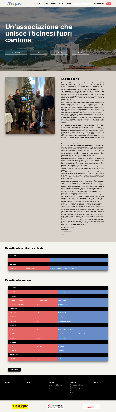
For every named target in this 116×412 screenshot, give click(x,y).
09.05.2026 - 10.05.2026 (17, 300)
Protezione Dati (96, 382)
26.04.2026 (13, 292)
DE (97, 3)
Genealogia (73, 387)
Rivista (80, 52)
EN (103, 3)
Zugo (38, 304)
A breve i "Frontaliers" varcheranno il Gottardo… (63, 268)
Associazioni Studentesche (78, 391)
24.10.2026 (13, 346)
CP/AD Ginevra (62, 300)
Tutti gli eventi (14, 369)
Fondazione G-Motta (76, 385)
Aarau (38, 312)
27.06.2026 (13, 321)
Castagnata (61, 346)
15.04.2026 (13, 268)
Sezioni (53, 4)
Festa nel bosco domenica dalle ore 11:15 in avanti (71, 333)
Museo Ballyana (62, 312)
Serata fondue (62, 358)
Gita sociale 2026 (62, 304)
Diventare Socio (53, 387)
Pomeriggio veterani (63, 317)
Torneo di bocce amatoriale (65, 321)
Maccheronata (62, 338)
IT (94, 3)
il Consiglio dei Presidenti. (57, 260)
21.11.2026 (12, 358)
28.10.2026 (13, 350)
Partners (72, 393)
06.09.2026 (13, 329)
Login (108, 3)
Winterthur (40, 317)
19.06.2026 (13, 317)
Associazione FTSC (76, 389)
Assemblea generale (63, 292)
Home (39, 4)
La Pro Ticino (16, 52)
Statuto (63, 234)
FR (100, 3)
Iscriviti (59, 52)
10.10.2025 (13, 260)
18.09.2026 (13, 338)
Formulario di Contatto (55, 385)
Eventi (61, 4)
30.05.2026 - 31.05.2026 (17, 304)
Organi (46, 4)
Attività (68, 4)
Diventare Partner (53, 389)
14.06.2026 (13, 312)
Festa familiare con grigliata (65, 329)
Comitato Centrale (31, 260)
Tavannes (39, 292)
